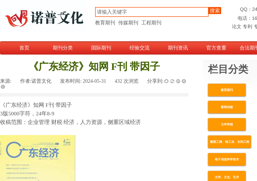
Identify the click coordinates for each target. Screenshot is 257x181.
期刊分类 (63, 48)
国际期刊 (101, 48)
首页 (24, 48)
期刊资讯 (178, 48)
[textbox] (152, 12)
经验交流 (140, 48)
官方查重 (216, 48)
